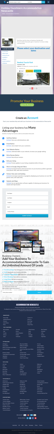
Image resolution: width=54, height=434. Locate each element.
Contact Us (29, 317)
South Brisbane (6, 389)
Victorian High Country (25, 354)
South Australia (6, 349)
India (42, 333)
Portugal (30, 334)
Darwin (38, 367)
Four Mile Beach (6, 393)
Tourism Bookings (41, 403)
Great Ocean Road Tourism (43, 408)
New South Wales (24, 343)
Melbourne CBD (23, 380)
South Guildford (6, 61)
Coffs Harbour (23, 374)
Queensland (5, 345)
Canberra (22, 367)
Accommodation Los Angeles (26, 410)
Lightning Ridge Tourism (42, 406)
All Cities (5, 364)
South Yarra (39, 391)
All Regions (5, 343)
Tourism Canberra (24, 403)
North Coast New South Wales (9, 347)
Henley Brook (5, 55)
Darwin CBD (39, 384)
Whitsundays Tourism (25, 399)
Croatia (4, 333)
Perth (4, 365)
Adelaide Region (40, 356)
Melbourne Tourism (24, 406)
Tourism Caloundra (24, 408)
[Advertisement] (27, 27)
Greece (4, 334)
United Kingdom (19, 333)
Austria (42, 334)
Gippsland (5, 356)
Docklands (5, 391)
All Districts (5, 380)
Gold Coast (22, 365)
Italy (4, 331)
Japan (4, 336)
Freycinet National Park (42, 393)
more (35, 88)
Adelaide (5, 367)
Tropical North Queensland (9, 354)
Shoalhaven (39, 354)
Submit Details (27, 215)
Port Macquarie (23, 372)
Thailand (30, 336)
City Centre (39, 389)
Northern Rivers (40, 347)
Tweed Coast (23, 356)
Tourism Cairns (6, 399)
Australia (18, 329)
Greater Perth (23, 352)
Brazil (29, 333)
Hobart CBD (22, 386)
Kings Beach (40, 387)
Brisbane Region (6, 352)
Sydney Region (40, 345)
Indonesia (18, 336)
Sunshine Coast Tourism (42, 399)
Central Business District (42, 382)
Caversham (5, 51)
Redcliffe (22, 371)
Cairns (21, 369)
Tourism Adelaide (6, 401)
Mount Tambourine (7, 374)
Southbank (22, 382)
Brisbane (39, 365)
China (36, 425)
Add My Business (27, 105)
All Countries (6, 329)
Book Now (29, 71)
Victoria (39, 343)
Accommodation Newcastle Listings (27, 432)
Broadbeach (22, 384)
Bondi (38, 386)
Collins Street (23, 387)
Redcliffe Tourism (6, 406)
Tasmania (39, 350)
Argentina (43, 336)
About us (29, 319)
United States (31, 329)
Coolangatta (22, 389)
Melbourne (39, 364)
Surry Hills (22, 393)
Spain (29, 331)
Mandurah (5, 372)
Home (3, 13)
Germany (43, 331)
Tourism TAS (23, 404)
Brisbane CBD (6, 386)
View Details (37, 71)
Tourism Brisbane (6, 410)
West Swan (5, 53)
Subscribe (29, 322)
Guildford (4, 57)
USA (22, 425)
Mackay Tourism (6, 408)
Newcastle (5, 369)
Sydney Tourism (6, 404)
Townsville (39, 371)
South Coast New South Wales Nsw (26, 349)
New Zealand (44, 329)
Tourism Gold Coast (24, 401)
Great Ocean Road (24, 357)
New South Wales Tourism (8, 403)
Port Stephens (40, 352)
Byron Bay (5, 371)
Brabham (4, 63)
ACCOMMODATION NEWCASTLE (27, 304)
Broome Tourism (40, 404)
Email (21, 71)
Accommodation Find (41, 401)
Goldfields (5, 357)
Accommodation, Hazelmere (12, 13)
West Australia (23, 347)
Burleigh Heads (23, 391)
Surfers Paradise (40, 380)
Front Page (29, 321)
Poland (17, 334)
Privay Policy (30, 324)
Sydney (21, 364)
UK (19, 425)
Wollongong (39, 369)
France (17, 331)
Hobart (38, 372)
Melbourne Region (24, 345)
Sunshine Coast (40, 349)
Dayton (4, 59)
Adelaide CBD (6, 384)
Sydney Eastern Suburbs (8, 382)
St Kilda (4, 387)
